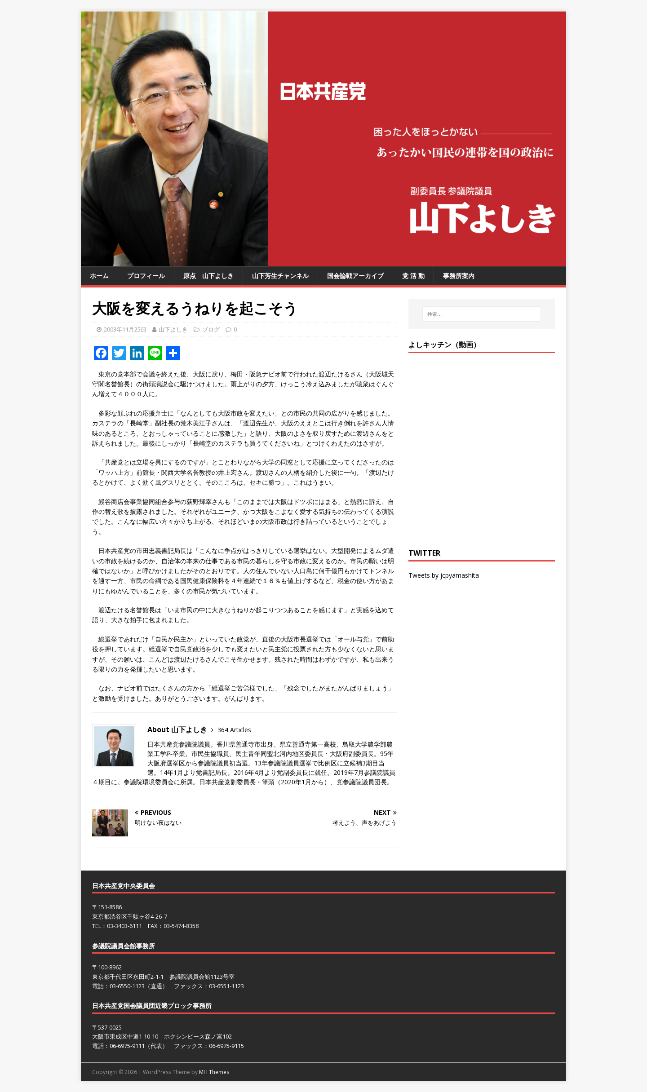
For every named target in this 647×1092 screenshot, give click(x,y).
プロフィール (146, 275)
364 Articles (234, 729)
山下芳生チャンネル (280, 275)
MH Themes (214, 1072)
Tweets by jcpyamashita (443, 575)
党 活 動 (413, 275)
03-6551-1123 (226, 986)
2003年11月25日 (125, 329)
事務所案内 (458, 275)
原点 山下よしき (208, 275)
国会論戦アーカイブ (355, 275)
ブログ (211, 329)
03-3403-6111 (124, 926)
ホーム (99, 275)
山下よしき (173, 329)
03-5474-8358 (181, 926)
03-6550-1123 (127, 986)
